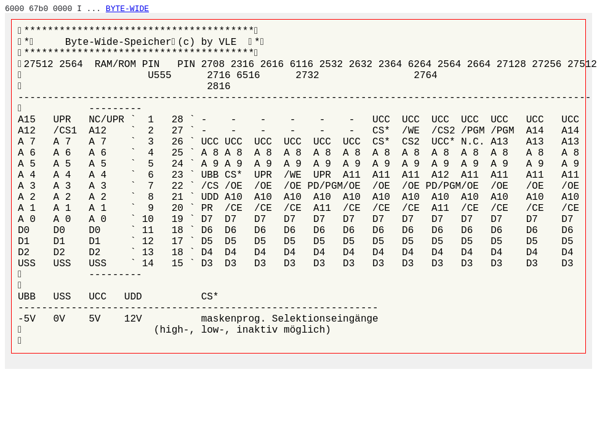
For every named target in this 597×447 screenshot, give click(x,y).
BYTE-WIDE (127, 8)
